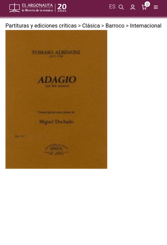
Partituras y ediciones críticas (41, 25)
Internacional (146, 25)
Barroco (115, 25)
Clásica (91, 25)
